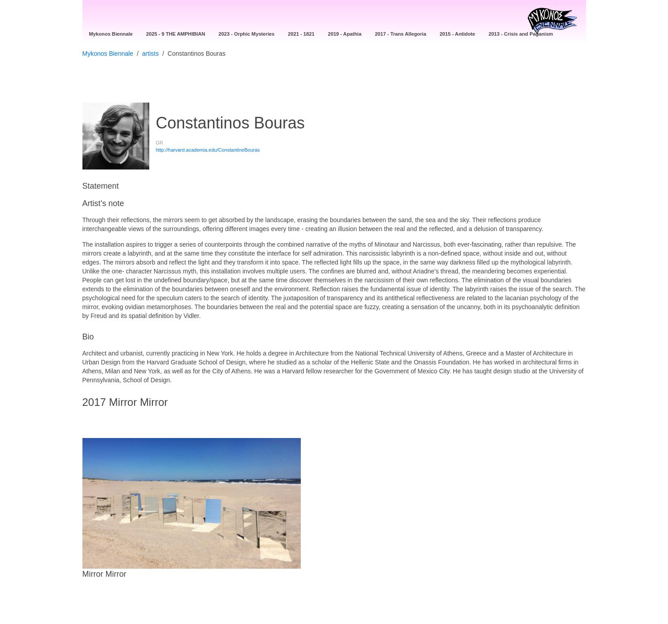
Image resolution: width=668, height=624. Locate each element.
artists (150, 53)
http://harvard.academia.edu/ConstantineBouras (208, 150)
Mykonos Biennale (107, 53)
